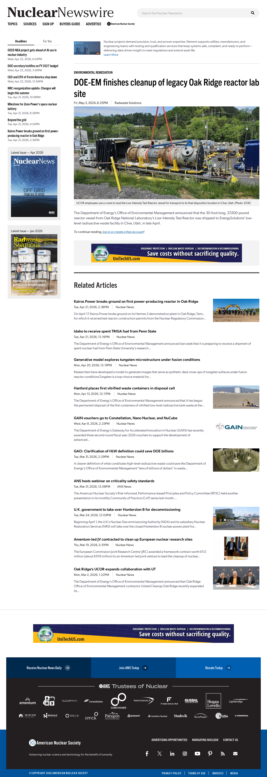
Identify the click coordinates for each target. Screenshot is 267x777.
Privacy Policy (172, 773)
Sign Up (48, 23)
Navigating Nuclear (205, 740)
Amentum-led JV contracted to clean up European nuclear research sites (133, 539)
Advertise (93, 23)
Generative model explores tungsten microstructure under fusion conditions (137, 359)
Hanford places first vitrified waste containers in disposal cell (124, 387)
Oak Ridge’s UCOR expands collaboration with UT (115, 568)
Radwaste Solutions (128, 102)
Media (234, 773)
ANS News (124, 486)
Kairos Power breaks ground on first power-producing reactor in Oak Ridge (136, 301)
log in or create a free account (122, 231)
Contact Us (230, 740)
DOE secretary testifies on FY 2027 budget (33, 66)
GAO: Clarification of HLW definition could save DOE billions (124, 450)
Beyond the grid (17, 120)
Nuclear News (125, 307)
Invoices (218, 773)
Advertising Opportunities (169, 740)
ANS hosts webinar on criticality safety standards (114, 480)
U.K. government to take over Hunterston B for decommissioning (127, 509)
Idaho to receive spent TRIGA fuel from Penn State (115, 331)
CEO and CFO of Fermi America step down (32, 77)
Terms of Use (197, 773)
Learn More (111, 54)
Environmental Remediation (93, 72)
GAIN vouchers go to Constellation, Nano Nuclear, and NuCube (125, 417)
